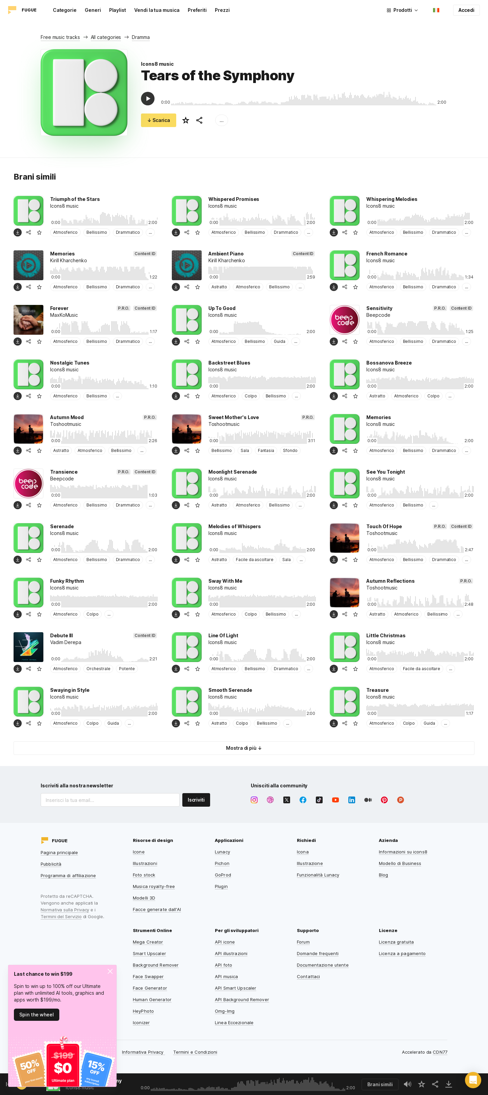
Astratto (219, 286)
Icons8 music (157, 64)
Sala (245, 450)
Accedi (466, 10)
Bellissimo (96, 232)
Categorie (65, 10)
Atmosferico (65, 232)
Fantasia (266, 450)
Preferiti (197, 10)
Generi (93, 10)
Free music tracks (60, 37)
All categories (106, 37)
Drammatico (128, 232)
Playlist (117, 10)
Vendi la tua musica (157, 10)
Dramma (141, 37)
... (222, 120)
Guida (279, 341)
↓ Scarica (158, 120)
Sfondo (290, 450)
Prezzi (222, 10)
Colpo (251, 395)
